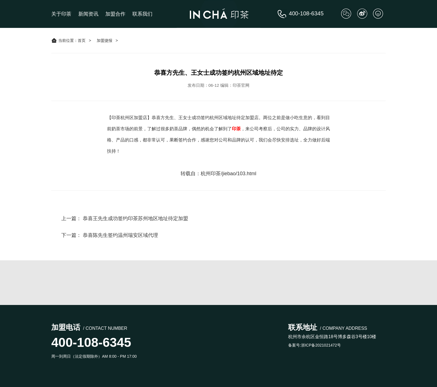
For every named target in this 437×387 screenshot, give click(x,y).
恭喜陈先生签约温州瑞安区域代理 (120, 235)
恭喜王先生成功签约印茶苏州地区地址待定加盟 (135, 218)
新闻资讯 (88, 14)
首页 (82, 40)
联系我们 (142, 14)
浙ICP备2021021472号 (321, 345)
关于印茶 (61, 14)
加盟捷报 (104, 40)
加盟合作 (115, 14)
